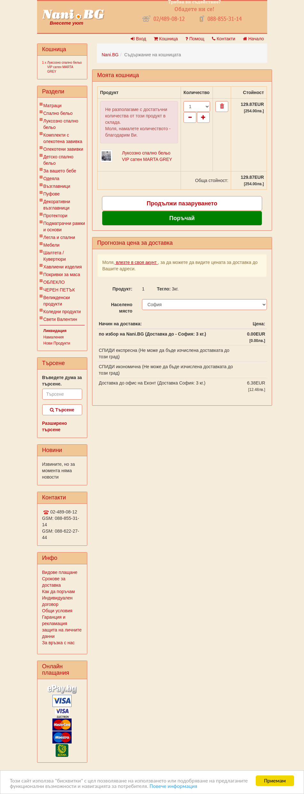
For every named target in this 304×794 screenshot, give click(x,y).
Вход (138, 38)
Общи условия (57, 610)
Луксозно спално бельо (60, 124)
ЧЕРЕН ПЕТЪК (59, 289)
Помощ (194, 38)
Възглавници (56, 186)
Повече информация (173, 786)
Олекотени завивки (63, 149)
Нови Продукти (56, 343)
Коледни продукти (62, 311)
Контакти (223, 38)
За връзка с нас (58, 642)
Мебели (51, 245)
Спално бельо (58, 113)
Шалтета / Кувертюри (54, 256)
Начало (253, 38)
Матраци (52, 105)
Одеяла (51, 178)
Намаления (53, 337)
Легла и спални (59, 237)
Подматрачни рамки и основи (64, 226)
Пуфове (51, 193)
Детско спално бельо (58, 160)
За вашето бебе (59, 170)
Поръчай (182, 218)
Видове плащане (59, 572)
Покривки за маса (61, 274)
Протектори (55, 215)
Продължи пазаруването (182, 203)
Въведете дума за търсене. (62, 380)
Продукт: (122, 288)
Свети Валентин (60, 319)
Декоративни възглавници (56, 204)
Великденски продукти (56, 300)
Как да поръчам (58, 591)
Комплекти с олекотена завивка (62, 138)
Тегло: (162, 288)
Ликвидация (55, 331)
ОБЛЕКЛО (54, 282)
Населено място (121, 308)
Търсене (62, 409)
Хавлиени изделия (62, 266)
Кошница (166, 38)
